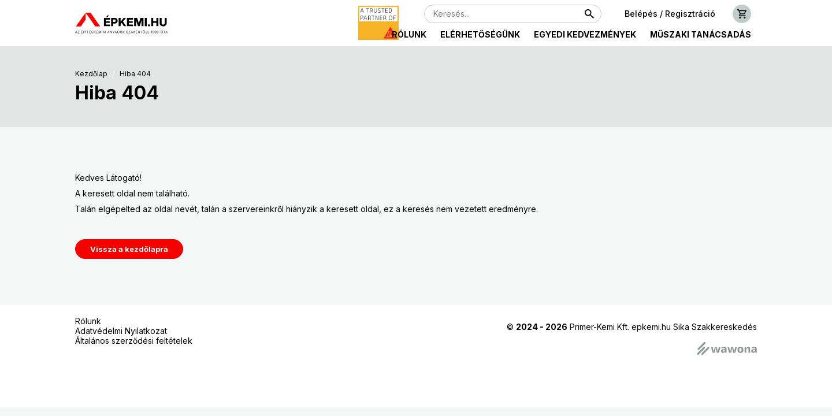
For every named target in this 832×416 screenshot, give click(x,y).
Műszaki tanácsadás (700, 34)
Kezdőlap (91, 74)
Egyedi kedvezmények (585, 34)
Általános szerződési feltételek (133, 341)
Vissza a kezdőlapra (129, 249)
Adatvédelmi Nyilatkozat (121, 331)
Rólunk (409, 34)
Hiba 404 (135, 74)
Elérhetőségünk (480, 34)
